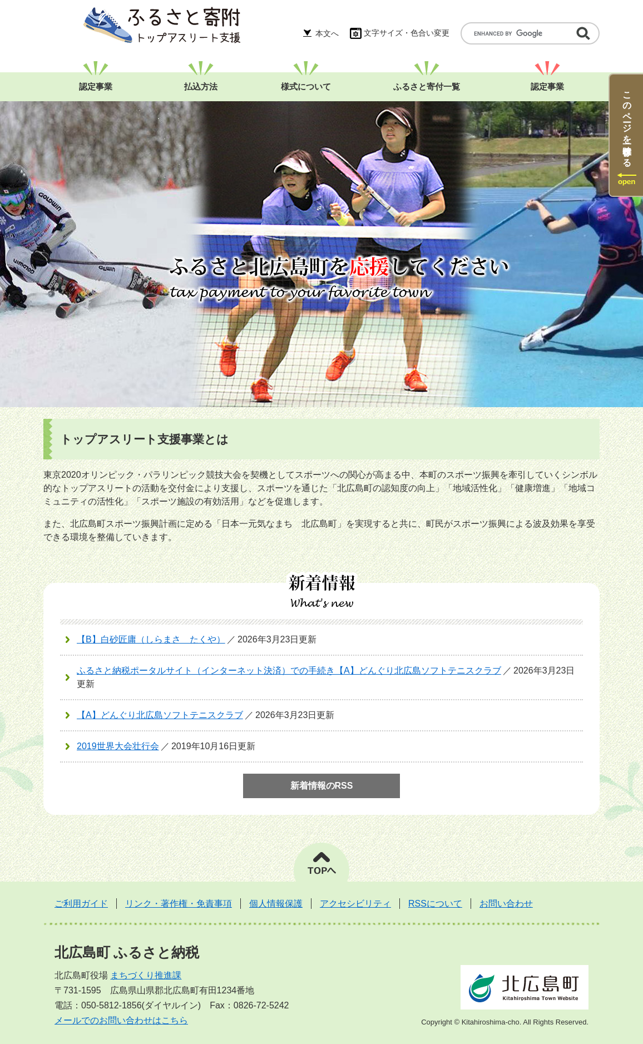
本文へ (327, 33)
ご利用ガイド (81, 903)
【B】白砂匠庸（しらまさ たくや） (151, 639)
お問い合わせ (506, 903)
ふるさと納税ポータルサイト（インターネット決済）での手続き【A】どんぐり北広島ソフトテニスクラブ (289, 670)
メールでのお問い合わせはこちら (121, 1020)
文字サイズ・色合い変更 (406, 32)
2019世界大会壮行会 (118, 746)
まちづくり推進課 (145, 975)
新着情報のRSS (321, 785)
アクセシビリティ (355, 903)
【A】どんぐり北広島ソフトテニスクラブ (160, 715)
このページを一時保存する (627, 124)
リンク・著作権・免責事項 (178, 903)
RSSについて (435, 903)
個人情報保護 (276, 903)
